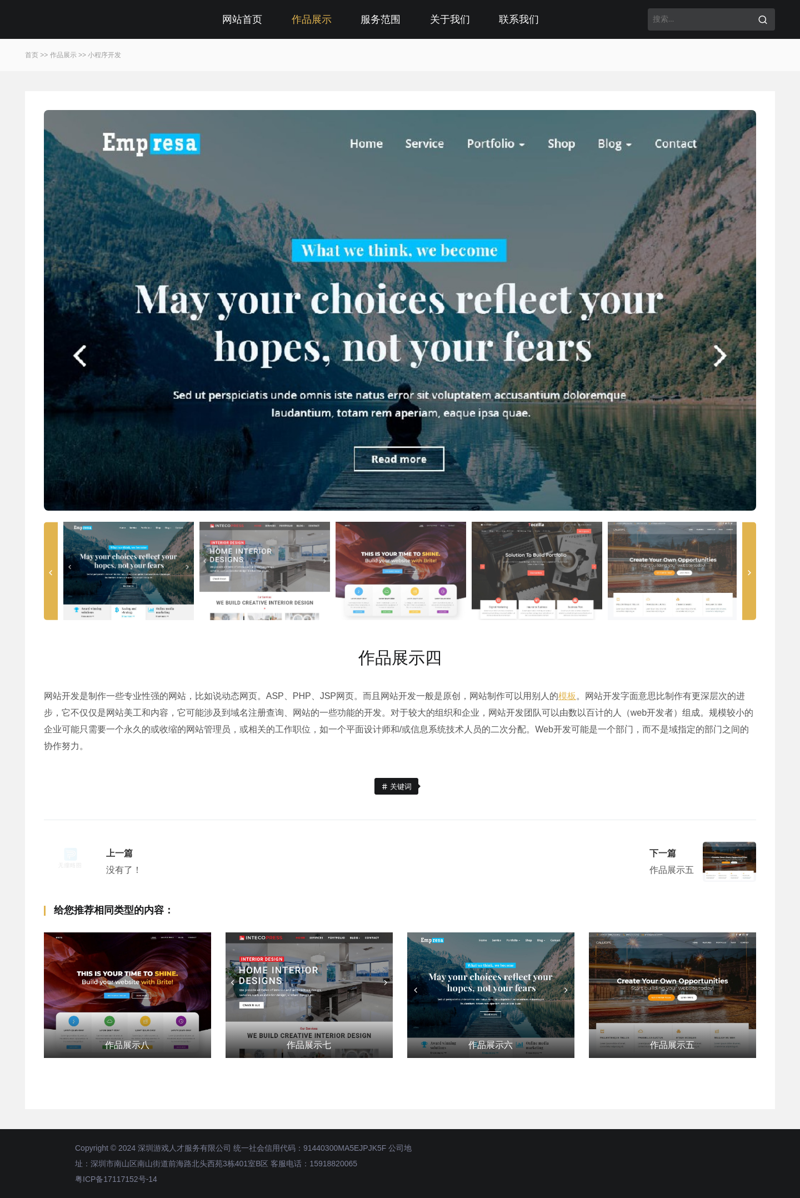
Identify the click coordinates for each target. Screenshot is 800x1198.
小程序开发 (104, 55)
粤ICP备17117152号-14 (116, 1179)
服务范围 (381, 19)
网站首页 (242, 19)
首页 (31, 55)
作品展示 (312, 19)
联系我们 (519, 19)
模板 (567, 696)
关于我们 (450, 19)
